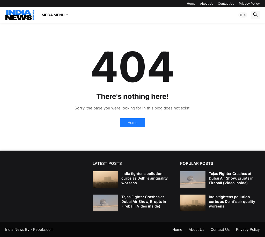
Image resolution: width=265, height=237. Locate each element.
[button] (242, 15)
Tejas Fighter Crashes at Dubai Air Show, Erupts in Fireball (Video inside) (143, 201)
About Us (206, 3)
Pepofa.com (43, 229)
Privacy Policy (249, 3)
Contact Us (226, 3)
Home (191, 3)
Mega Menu (53, 15)
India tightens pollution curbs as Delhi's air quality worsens (144, 178)
